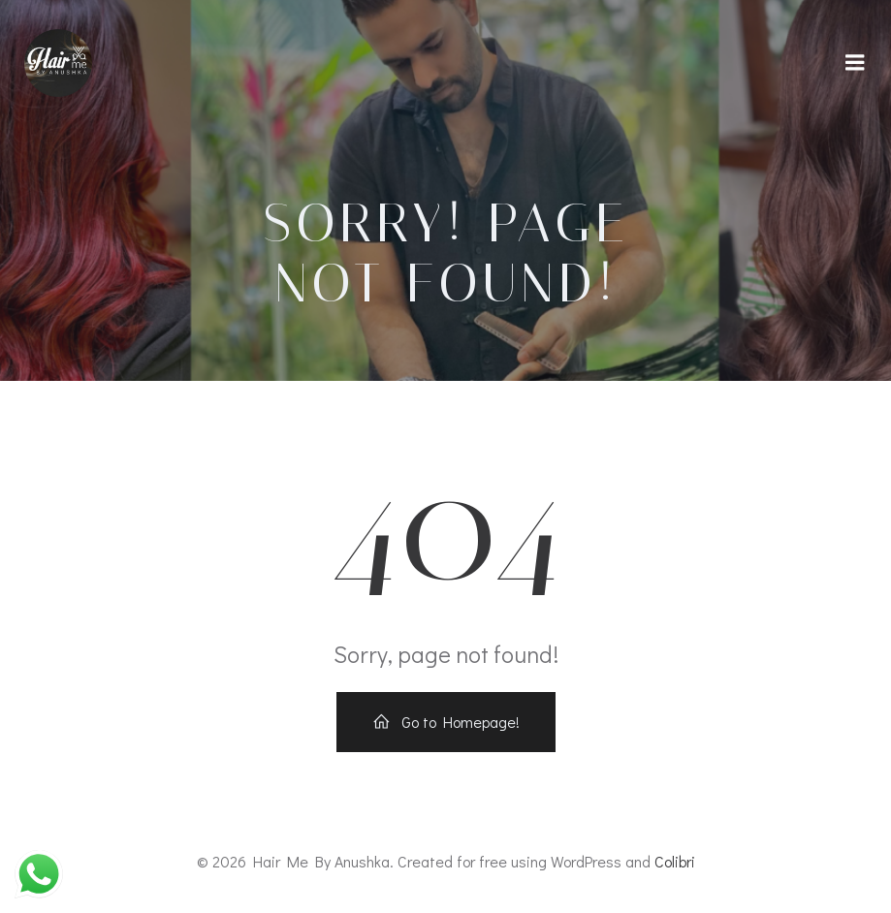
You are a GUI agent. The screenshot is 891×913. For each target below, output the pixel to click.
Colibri (674, 861)
